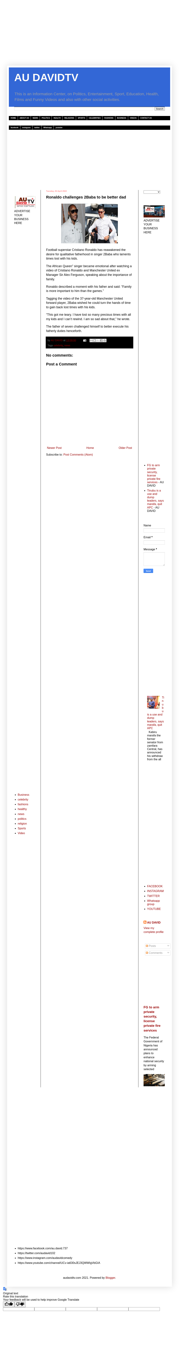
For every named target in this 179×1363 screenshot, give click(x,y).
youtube (58, 128)
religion (22, 823)
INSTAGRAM (155, 891)
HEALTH (57, 118)
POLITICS (46, 118)
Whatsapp (47, 128)
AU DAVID (154, 922)
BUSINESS (121, 118)
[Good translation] (8, 1304)
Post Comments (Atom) (78, 454)
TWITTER (153, 896)
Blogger (110, 1277)
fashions (23, 804)
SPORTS (81, 118)
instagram (26, 128)
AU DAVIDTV (46, 77)
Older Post (125, 447)
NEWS (35, 118)
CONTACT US (146, 118)
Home (90, 447)
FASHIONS (108, 118)
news (67, 345)
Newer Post (54, 447)
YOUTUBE (154, 908)
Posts (151, 945)
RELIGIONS (69, 118)
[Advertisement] (89, 35)
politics (22, 818)
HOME (13, 118)
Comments (154, 952)
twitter (37, 128)
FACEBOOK (155, 886)
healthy (22, 809)
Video (21, 833)
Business (23, 794)
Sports (22, 828)
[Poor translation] (20, 1304)
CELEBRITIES (94, 118)
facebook (14, 128)
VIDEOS (133, 118)
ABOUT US (24, 118)
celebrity (58, 345)
